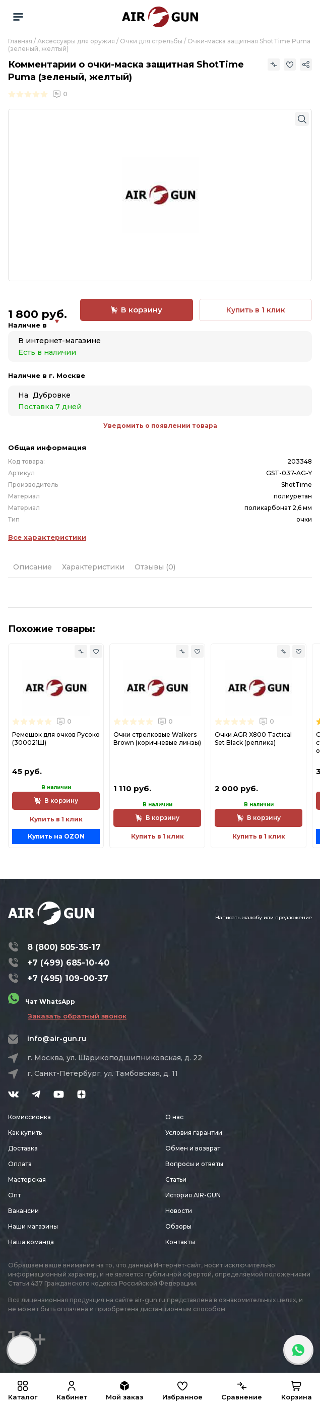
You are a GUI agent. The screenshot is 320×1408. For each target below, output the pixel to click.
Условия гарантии (193, 1132)
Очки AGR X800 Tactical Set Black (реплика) (253, 738)
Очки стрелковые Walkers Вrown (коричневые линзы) (157, 738)
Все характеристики (47, 537)
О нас (174, 1117)
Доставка (23, 1148)
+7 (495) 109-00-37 (67, 978)
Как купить (25, 1132)
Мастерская (27, 1179)
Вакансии (23, 1210)
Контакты (180, 1242)
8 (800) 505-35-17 (64, 947)
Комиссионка (29, 1117)
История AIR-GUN (193, 1195)
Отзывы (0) (155, 566)
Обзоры (178, 1226)
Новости (178, 1210)
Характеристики (93, 566)
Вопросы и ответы (194, 1164)
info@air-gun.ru (56, 1038)
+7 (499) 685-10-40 (68, 963)
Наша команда (31, 1242)
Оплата (20, 1164)
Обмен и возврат (192, 1148)
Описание (32, 566)
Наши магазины (33, 1226)
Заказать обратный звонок (77, 1016)
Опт (14, 1195)
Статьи (175, 1179)
